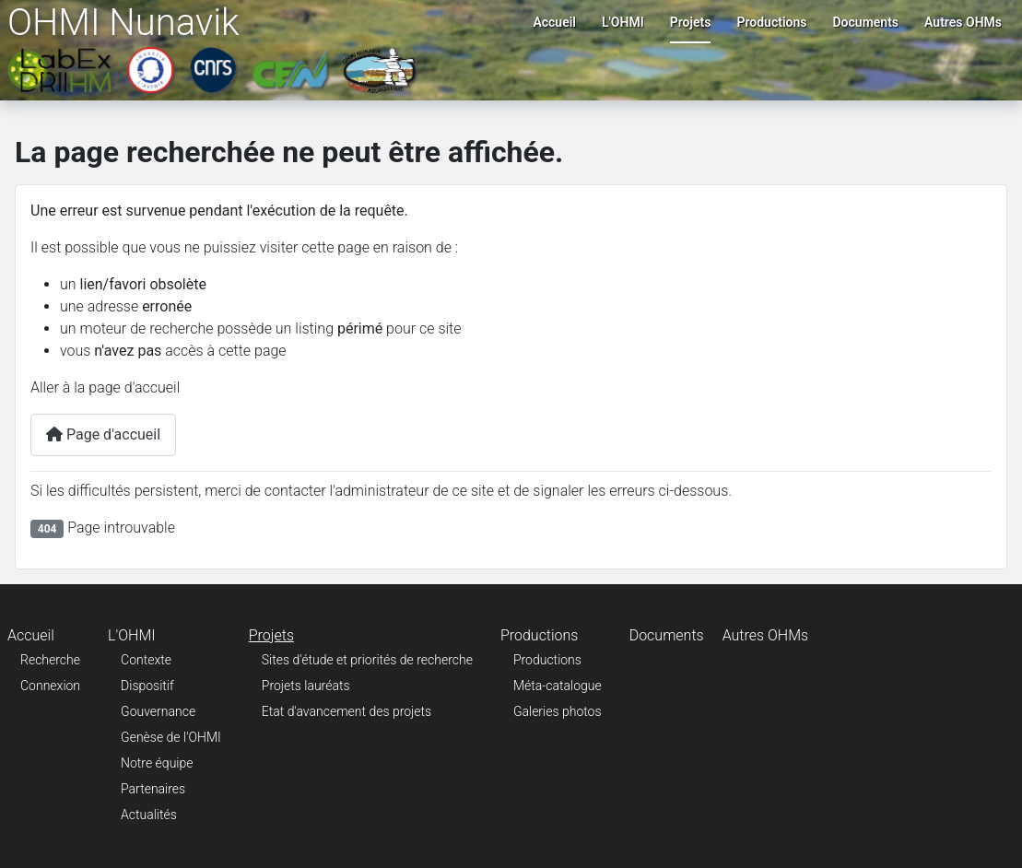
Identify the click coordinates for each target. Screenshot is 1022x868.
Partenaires (153, 788)
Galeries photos (557, 711)
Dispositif (147, 685)
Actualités (149, 814)
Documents (866, 22)
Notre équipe (157, 763)
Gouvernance (158, 711)
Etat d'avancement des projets (346, 711)
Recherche (50, 659)
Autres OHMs (963, 22)
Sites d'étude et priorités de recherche (367, 659)
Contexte (146, 659)
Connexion (50, 685)
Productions (771, 22)
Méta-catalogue (557, 685)
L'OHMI (623, 22)
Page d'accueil (103, 434)
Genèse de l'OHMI (171, 737)
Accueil (554, 22)
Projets (690, 22)
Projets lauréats (306, 685)
